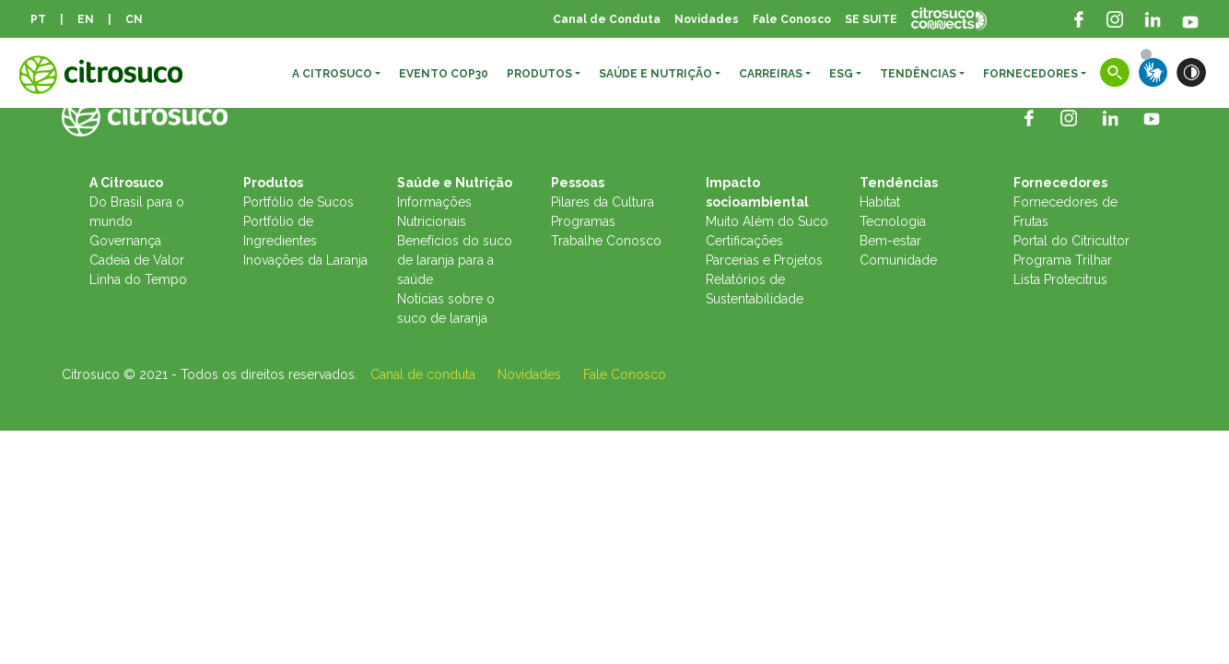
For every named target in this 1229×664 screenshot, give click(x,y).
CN (134, 19)
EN (85, 19)
